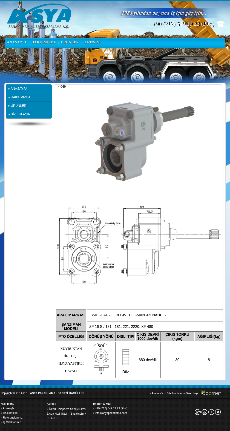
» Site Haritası (173, 393)
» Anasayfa (156, 393)
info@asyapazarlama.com (110, 413)
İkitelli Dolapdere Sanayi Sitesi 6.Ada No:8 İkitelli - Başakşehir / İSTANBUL (66, 413)
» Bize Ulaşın (191, 393)
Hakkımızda (9, 413)
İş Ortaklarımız (11, 422)
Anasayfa (7, 408)
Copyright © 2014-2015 (43, 393)
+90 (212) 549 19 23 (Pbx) (110, 408)
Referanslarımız (12, 417)
